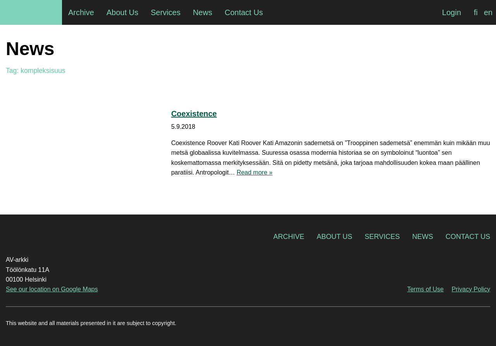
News (422, 236)
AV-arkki (31, 12)
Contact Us (468, 236)
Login (451, 12)
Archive (288, 236)
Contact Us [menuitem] (244, 12)
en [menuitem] (488, 12)
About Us (334, 236)
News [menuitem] (202, 12)
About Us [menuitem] (122, 12)
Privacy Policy (470, 289)
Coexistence (194, 113)
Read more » (255, 172)
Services (382, 236)
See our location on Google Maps (52, 289)
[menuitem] (476, 12)
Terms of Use (425, 289)
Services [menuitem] (166, 12)
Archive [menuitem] (81, 12)
